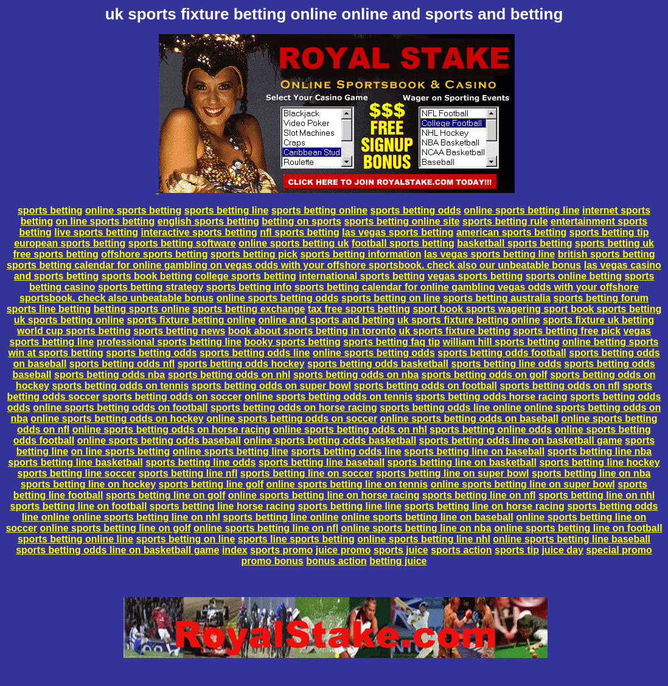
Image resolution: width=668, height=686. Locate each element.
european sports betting (69, 243)
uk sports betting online (69, 320)
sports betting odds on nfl (559, 385)
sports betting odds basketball (377, 364)
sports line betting (49, 309)
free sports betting (55, 254)
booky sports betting (292, 342)
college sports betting (245, 276)
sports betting (50, 210)
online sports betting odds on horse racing (171, 429)
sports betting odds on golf (485, 374)
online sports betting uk (293, 243)
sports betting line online (280, 517)
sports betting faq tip (391, 342)
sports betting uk (614, 243)
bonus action (336, 561)
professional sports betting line (169, 342)
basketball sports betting (514, 243)
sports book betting (147, 276)
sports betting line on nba (591, 473)
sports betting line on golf (165, 495)
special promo (619, 550)
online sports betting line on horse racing (324, 495)
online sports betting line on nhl (146, 517)
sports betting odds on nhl (229, 374)
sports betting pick (253, 254)
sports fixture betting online (191, 320)
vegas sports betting (475, 276)
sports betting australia (497, 298)
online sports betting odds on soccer (291, 418)
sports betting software (182, 243)
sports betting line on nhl (596, 495)
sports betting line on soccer (307, 473)
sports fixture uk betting (598, 320)
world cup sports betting (74, 331)
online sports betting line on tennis (347, 484)
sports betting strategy (150, 287)
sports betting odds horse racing (492, 396)
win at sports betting (55, 353)
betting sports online (142, 309)
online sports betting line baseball (571, 539)
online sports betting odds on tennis (328, 396)
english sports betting (208, 221)
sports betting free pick (567, 331)
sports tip (517, 550)
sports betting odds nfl (122, 364)
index (235, 550)
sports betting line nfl (188, 473)
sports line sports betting (296, 539)
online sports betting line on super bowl (523, 484)
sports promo (281, 550)
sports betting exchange (249, 309)
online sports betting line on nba (416, 528)
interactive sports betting (199, 232)
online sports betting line (521, 210)
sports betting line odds (506, 364)
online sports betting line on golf (115, 528)
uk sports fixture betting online (468, 320)
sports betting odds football (501, 353)
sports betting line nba (600, 451)
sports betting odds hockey (241, 364)
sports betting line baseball (321, 462)
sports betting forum (601, 298)
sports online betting (574, 276)
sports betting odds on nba (356, 374)
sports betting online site (401, 221)
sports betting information (360, 254)
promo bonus (273, 561)
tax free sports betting (359, 309)
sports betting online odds (491, 429)
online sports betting (133, 210)
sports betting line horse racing (222, 506)
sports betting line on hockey (88, 484)
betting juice (397, 561)
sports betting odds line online (450, 407)
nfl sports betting (299, 232)
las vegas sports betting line (489, 254)
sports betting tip (609, 232)
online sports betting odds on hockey (116, 418)
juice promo (343, 550)
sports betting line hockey (599, 462)
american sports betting (511, 232)
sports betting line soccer (76, 473)
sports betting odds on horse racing (293, 407)
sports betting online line (75, 539)
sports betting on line (390, 298)
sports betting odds (416, 210)
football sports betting (403, 243)
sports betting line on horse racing (485, 506)
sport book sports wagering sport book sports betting (536, 309)
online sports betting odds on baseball (469, 418)
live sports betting (96, 232)
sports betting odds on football (425, 385)
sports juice (401, 550)
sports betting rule (505, 221)
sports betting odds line (255, 353)
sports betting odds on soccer (172, 396)
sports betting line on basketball (462, 462)
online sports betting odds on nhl (350, 429)
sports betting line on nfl (479, 495)
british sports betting (606, 254)
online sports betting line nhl (423, 539)
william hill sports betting (501, 342)
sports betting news (179, 331)
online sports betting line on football (578, 528)
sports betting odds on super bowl (271, 385)
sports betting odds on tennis (120, 385)
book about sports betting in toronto (312, 331)
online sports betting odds (278, 298)
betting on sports (301, 221)
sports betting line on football (78, 506)
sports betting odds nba (109, 374)
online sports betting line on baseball (427, 517)
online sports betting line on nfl (265, 528)
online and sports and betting (327, 320)
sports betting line (226, 210)
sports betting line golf (211, 484)
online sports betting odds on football (120, 407)
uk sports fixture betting (454, 331)
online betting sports (610, 342)
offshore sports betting (154, 254)
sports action (461, 550)
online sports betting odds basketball (330, 440)
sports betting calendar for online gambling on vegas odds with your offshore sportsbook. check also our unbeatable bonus (294, 265)
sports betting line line (349, 506)
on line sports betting (105, 221)
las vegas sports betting (397, 232)
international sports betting (362, 276)
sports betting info (248, 287)
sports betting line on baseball (474, 451)
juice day (562, 550)
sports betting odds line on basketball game (520, 440)
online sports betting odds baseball (159, 440)
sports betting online (319, 210)
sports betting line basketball (75, 462)
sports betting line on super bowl (452, 473)
